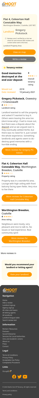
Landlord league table (11, 318)
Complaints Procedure (11, 362)
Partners (5, 331)
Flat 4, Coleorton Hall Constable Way (15, 165)
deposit (5, 127)
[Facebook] (14, 376)
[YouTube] (24, 376)
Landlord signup (8, 305)
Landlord (6, 46)
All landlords (7, 315)
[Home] (9, 4)
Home (4, 300)
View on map (19, 52)
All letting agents (9, 313)
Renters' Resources (9, 329)
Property (14, 46)
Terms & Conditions (10, 355)
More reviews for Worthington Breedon (19, 239)
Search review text (9, 320)
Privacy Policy (7, 357)
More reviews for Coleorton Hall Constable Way (19, 198)
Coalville (24, 25)
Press (4, 344)
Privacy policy (7, 394)
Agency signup (8, 308)
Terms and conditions (9, 391)
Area (20, 46)
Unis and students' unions (12, 339)
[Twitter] (19, 376)
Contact (5, 346)
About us (5, 341)
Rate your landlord (20, 274)
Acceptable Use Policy (10, 360)
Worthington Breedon (11, 25)
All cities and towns (9, 310)
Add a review (7, 303)
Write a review (19, 59)
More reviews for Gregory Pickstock (19, 151)
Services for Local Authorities (13, 336)
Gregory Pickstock (21, 31)
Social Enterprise (8, 334)
